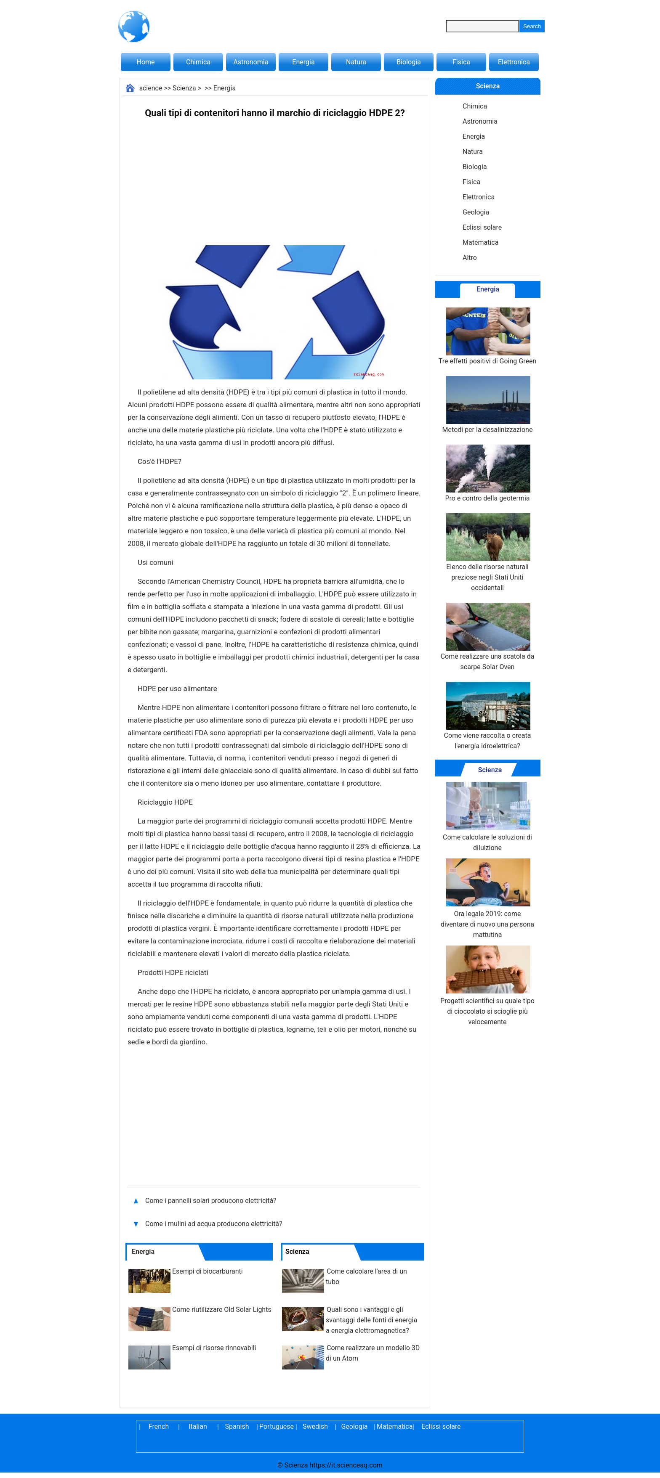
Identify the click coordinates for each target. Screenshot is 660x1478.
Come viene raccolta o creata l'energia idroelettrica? (487, 716)
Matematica (480, 242)
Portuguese (276, 1426)
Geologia (476, 212)
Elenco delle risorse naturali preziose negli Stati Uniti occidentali (487, 552)
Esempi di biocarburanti (207, 1271)
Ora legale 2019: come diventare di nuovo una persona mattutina (487, 898)
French (159, 1426)
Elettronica (514, 62)
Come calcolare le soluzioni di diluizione (487, 817)
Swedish (315, 1426)
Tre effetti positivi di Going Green (487, 336)
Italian (198, 1426)
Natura (356, 62)
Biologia (409, 62)
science (150, 88)
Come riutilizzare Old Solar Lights (221, 1310)
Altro (470, 258)
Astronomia (251, 62)
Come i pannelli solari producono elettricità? (211, 1201)
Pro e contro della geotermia (487, 473)
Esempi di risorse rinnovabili (214, 1348)
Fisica (461, 62)
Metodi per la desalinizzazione (487, 405)
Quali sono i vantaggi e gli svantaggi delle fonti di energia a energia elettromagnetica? (371, 1320)
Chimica (198, 62)
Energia (303, 62)
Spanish (237, 1426)
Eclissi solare (482, 227)
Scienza (184, 88)
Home (145, 62)
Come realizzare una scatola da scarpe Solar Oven (488, 637)
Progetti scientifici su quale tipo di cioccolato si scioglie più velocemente (487, 986)
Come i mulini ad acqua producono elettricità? (214, 1224)
